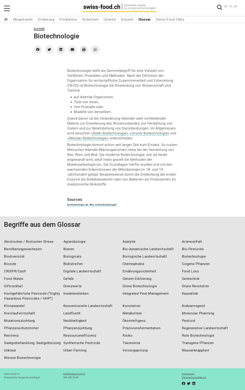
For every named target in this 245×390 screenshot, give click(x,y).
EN (235, 6)
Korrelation (131, 306)
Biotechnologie (194, 256)
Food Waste (13, 279)
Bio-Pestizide (193, 249)
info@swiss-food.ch (74, 373)
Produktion (68, 19)
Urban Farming (74, 350)
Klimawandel (14, 306)
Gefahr (68, 279)
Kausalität (190, 293)
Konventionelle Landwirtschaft (88, 306)
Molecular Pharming (198, 313)
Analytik (129, 242)
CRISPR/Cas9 (15, 271)
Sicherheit (90, 19)
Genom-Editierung (137, 279)
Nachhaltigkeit (75, 321)
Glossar (144, 19)
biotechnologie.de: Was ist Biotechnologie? (92, 205)
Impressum (188, 373)
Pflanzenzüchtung (77, 328)
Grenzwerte (72, 286)
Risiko (128, 335)
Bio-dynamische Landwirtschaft (148, 249)
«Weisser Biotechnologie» (88, 138)
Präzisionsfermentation (141, 328)
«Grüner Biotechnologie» (149, 133)
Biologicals (72, 256)
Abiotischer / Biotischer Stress (29, 242)
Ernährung (46, 19)
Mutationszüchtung (19, 321)
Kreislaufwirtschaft (19, 313)
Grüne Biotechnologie (140, 286)
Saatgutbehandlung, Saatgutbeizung (32, 343)
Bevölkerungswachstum (23, 249)
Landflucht (72, 313)
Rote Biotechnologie (198, 335)
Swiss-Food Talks (170, 19)
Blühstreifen (73, 264)
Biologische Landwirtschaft (145, 256)
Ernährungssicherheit (139, 271)
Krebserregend (193, 306)
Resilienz (11, 335)
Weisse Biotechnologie (22, 358)
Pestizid (188, 321)
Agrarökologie (74, 242)
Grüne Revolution (195, 286)
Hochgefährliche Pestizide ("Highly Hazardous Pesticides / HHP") (32, 296)
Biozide (10, 264)
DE (225, 6)
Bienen (68, 249)
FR (230, 6)
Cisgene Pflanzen (196, 264)
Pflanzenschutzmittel (21, 328)
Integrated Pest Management (146, 293)
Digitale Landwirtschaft (82, 271)
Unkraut (10, 350)
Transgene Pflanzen (198, 343)
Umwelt (110, 19)
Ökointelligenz (134, 321)
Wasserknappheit (195, 350)
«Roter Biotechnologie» (109, 133)
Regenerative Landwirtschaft (205, 328)
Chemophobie (133, 264)
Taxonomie (131, 343)
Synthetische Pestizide (81, 343)
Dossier (127, 19)
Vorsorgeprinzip (135, 350)
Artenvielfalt (192, 242)
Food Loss (190, 271)
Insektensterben (76, 293)
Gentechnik (191, 279)
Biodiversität (14, 256)
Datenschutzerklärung (194, 377)
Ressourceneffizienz (80, 335)
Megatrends (23, 19)
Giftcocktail (13, 286)
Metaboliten (132, 313)
